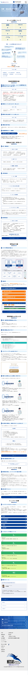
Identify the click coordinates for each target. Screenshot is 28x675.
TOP (2, 637)
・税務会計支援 (18, 72)
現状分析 (3, 516)
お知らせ (3, 650)
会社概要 (3, 642)
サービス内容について (5, 599)
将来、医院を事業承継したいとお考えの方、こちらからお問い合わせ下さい (14, 464)
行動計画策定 (4, 527)
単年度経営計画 (5, 294)
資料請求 (3, 654)
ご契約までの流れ (12, 640)
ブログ (2, 652)
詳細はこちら (14, 455)
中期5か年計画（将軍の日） (7, 291)
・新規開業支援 (5, 72)
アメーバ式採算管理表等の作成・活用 (9, 297)
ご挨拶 (2, 640)
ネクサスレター (4, 605)
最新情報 (3, 602)
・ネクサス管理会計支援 (11, 72)
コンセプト (3, 644)
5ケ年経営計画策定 (5, 519)
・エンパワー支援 (5, 75)
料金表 (9, 639)
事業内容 (3, 639)
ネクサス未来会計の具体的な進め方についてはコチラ (14, 311)
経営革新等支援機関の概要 (13, 642)
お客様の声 (3, 608)
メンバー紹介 (4, 646)
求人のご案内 (4, 648)
